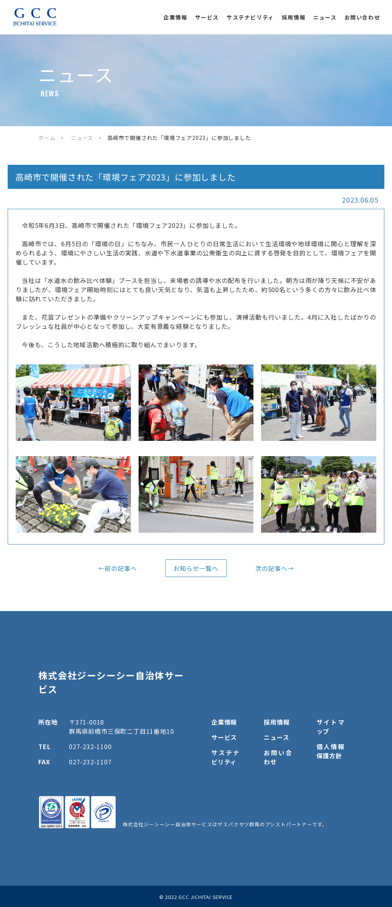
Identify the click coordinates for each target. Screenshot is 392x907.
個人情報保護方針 (331, 751)
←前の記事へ (117, 568)
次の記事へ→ (274, 568)
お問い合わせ (363, 17)
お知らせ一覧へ (196, 568)
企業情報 (175, 17)
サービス (207, 17)
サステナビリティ (250, 17)
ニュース (324, 17)
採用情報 (293, 17)
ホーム (46, 137)
